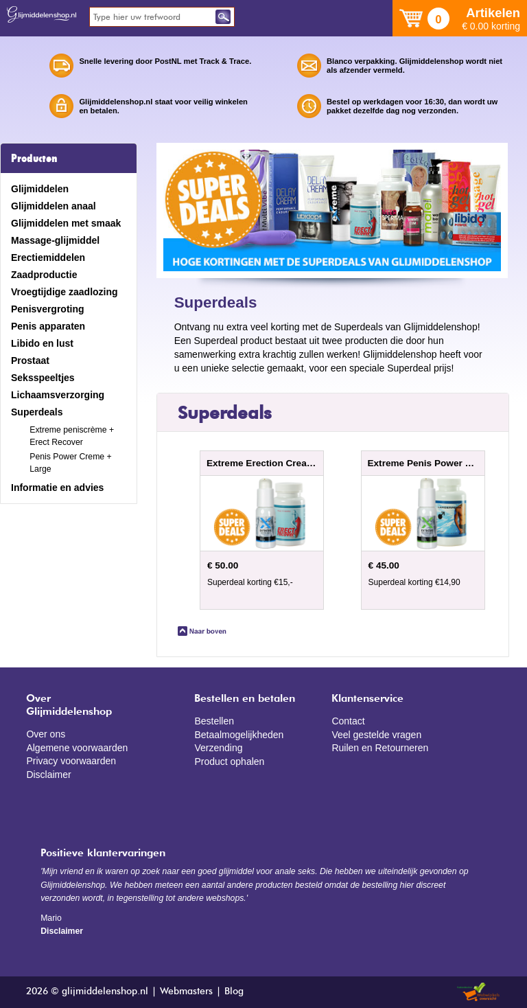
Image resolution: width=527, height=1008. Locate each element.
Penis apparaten (48, 326)
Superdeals (36, 411)
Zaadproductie (44, 274)
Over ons (45, 734)
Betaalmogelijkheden (238, 734)
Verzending (218, 747)
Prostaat (30, 360)
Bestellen (214, 720)
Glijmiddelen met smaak (66, 223)
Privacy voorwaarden (71, 760)
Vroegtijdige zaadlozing (64, 291)
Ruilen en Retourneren (379, 747)
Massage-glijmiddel (55, 240)
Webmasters (186, 991)
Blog (234, 991)
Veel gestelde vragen (376, 734)
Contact (347, 720)
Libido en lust (42, 343)
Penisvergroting (47, 308)
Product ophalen (229, 761)
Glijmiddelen (40, 188)
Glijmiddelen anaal (53, 206)
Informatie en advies (57, 487)
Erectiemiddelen (48, 257)
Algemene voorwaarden (77, 747)
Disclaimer (48, 774)
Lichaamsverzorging (57, 394)
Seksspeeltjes (43, 377)
